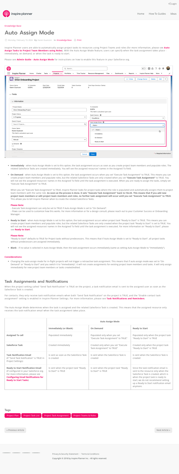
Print (79, 40)
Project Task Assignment (56, 415)
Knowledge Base (13, 25)
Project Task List (31, 415)
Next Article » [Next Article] (163, 430)
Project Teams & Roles (84, 415)
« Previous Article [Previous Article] (15, 430)
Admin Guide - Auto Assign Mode (35, 59)
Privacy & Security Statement (65, 454)
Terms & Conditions (90, 454)
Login (172, 3)
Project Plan (13, 415)
